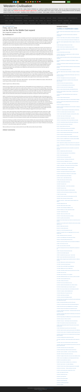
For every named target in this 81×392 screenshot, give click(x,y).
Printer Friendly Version (10, 26)
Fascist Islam (25, 20)
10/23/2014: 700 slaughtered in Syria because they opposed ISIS (66, 77)
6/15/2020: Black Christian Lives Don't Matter (63, 52)
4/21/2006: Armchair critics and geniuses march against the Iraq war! (67, 308)
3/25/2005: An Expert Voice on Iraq (62, 374)
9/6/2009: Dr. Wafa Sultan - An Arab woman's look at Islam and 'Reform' (67, 165)
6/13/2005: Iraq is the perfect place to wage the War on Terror (66, 370)
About (8, 15)
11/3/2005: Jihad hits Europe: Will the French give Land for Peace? (66, 349)
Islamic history (60, 20)
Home (5, 15)
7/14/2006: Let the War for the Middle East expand (64, 297)
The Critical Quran (43, 23)
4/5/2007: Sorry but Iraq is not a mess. (62, 243)
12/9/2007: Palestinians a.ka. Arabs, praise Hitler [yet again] (65, 209)
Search (69, 1)
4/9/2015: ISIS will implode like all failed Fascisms (64, 69)
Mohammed (26, 23)
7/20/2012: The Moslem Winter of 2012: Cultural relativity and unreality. (67, 120)
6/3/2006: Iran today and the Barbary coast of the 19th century (66, 302)
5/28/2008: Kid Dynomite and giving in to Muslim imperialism (66, 190)
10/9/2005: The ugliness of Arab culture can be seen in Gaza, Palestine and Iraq (68, 355)
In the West (41, 20)
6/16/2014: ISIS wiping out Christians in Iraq (63, 104)
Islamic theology (66, 20)
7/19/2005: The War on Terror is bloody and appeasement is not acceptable (68, 366)
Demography (11, 20)
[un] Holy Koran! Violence (28, 18)
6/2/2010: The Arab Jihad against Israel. (62, 155)
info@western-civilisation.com (49, 388)
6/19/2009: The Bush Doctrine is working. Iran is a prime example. (66, 173)
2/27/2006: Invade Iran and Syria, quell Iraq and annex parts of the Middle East (68, 330)
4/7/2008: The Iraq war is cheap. (61, 194)
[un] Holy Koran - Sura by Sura (9, 18)
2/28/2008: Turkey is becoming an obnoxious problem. (65, 198)
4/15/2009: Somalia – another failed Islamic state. (64, 177)
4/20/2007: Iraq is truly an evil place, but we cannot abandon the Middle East (68, 241)
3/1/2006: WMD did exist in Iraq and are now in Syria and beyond (66, 328)
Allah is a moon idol (36, 18)
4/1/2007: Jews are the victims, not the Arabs (63, 245)
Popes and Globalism (33, 23)
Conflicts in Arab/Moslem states (72, 18)
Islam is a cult (49, 20)
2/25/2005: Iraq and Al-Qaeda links (62, 380)
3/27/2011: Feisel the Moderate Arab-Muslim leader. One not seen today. (67, 132)
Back (3, 26)
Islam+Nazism (54, 20)
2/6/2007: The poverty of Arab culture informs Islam (64, 250)
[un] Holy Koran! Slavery (18, 18)
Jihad (71, 20)
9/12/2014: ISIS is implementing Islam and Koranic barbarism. (66, 85)
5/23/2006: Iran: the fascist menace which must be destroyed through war (68, 304)
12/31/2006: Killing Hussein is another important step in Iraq (66, 262)
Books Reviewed (42, 18)
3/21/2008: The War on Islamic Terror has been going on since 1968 (67, 196)
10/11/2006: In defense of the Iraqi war (62, 280)
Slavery (39, 23)
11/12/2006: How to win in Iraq (61, 272)
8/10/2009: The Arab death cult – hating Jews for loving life (65, 167)
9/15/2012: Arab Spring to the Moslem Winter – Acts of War (65, 118)
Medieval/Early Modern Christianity (18, 23)
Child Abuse (54, 18)
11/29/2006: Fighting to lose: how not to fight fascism (65, 268)
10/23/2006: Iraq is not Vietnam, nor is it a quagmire (64, 274)
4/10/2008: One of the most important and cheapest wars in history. (67, 192)
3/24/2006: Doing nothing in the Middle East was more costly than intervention (68, 316)
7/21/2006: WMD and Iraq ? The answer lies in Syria (64, 293)
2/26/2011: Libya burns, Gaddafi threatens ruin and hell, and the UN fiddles (68, 138)
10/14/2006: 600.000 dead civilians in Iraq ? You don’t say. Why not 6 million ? (68, 276)
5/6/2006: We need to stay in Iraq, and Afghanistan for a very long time (67, 306)
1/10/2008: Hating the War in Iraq (62, 203)
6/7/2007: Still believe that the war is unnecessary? (64, 235)
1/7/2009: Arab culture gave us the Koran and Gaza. (64, 179)
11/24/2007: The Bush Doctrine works (62, 211)
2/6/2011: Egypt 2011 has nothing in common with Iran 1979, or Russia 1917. (68, 142)
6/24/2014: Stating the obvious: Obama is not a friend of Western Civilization (68, 99)
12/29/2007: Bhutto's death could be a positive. (64, 205)
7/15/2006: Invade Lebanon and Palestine (63, 295)
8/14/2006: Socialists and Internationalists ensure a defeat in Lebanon (67, 284)
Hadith (37, 20)
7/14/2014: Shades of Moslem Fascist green (63, 97)
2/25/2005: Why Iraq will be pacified (62, 378)
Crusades (6, 20)
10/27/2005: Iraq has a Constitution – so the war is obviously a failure (67, 351)
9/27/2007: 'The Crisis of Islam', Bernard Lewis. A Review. (65, 215)
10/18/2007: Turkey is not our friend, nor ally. (63, 213)
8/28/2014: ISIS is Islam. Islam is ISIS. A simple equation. (65, 87)
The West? (49, 23)
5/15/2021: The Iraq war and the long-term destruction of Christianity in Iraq (68, 39)
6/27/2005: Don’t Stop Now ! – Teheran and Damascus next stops (66, 368)
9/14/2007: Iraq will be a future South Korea (63, 217)
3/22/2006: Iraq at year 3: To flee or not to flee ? (64, 318)
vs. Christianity (64, 23)
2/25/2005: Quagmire (60, 384)
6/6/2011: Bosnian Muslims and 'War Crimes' (63, 126)
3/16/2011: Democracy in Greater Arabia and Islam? (64, 134)
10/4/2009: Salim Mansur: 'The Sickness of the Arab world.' (65, 159)
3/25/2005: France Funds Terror (61, 376)
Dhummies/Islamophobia (18, 20)
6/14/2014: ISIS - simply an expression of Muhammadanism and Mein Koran (68, 109)
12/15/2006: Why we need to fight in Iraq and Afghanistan (65, 266)
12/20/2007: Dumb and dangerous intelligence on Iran (65, 207)
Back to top (40, 390)
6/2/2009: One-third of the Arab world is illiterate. (64, 175)
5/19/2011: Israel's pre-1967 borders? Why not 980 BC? (65, 130)
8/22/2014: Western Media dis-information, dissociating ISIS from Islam (67, 89)
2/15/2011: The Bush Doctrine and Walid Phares (64, 140)
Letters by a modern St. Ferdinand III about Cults (19, 15)
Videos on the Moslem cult (56, 23)
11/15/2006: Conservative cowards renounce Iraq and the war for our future (68, 270)
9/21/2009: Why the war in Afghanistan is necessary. (64, 161)
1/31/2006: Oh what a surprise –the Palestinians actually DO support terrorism (68, 332)
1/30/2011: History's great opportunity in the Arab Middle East (66, 153)
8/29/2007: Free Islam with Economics (62, 228)
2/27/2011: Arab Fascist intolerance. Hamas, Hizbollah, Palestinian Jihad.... (68, 136)
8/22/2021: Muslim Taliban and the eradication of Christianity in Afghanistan (68, 37)
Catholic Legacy (49, 18)
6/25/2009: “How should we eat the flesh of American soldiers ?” (66, 171)
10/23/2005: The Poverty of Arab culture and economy (65, 353)
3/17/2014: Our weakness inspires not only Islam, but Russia (66, 111)
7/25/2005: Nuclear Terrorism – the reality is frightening (65, 364)
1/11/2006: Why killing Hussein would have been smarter (65, 337)
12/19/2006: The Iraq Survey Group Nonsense (63, 264)
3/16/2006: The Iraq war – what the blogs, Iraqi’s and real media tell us (67, 320)
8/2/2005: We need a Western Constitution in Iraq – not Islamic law (67, 362)
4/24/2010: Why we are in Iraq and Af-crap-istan (64, 157)
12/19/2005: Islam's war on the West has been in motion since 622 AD (67, 342)
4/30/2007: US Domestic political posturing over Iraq (64, 239)
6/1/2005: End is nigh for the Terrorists (62, 372)
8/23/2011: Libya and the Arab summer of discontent (64, 124)
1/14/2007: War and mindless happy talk (63, 252)
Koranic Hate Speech (8, 23)
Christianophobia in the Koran (62, 18)
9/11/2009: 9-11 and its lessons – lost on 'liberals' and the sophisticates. (67, 163)
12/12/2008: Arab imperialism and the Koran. (63, 181)
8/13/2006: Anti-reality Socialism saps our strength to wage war (66, 286)
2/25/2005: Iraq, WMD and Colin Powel (62, 382)
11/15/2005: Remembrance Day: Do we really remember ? (65, 347)
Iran (44, 20)
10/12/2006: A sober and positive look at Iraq (63, 278)
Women (69, 23)
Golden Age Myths (31, 20)
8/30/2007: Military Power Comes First (62, 226)
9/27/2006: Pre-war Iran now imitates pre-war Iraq (64, 282)
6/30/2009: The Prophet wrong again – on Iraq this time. (65, 169)
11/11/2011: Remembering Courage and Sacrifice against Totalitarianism (67, 122)
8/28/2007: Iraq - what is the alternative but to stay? (64, 230)
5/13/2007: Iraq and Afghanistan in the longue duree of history (66, 237)
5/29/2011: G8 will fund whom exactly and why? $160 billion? (66, 128)
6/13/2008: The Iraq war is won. (61, 188)
